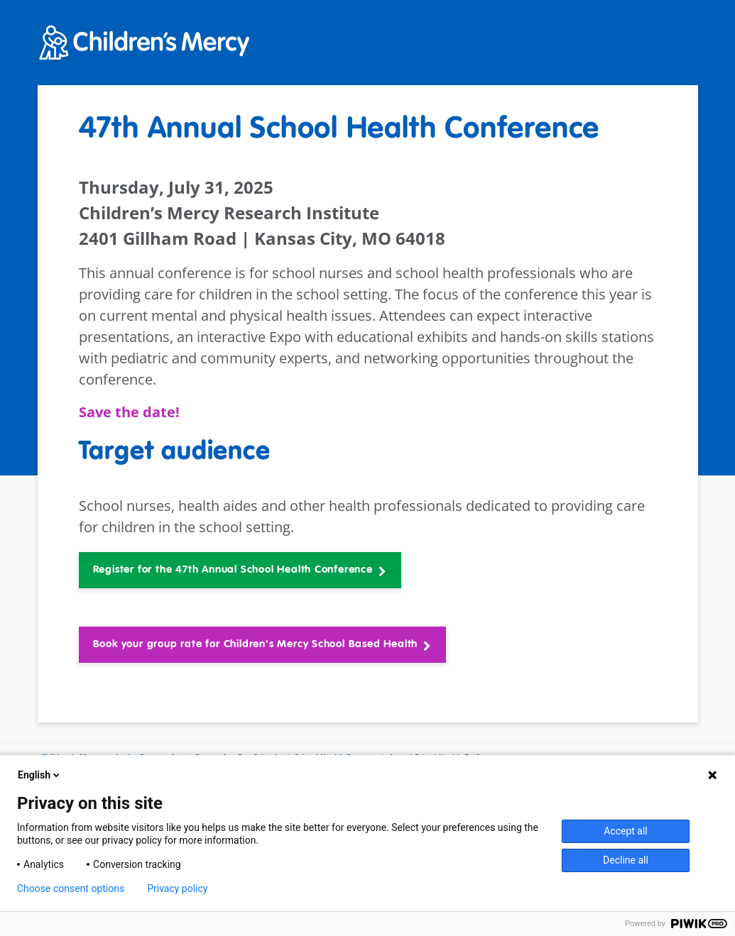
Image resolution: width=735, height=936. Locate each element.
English (40, 775)
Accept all (626, 831)
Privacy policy (177, 888)
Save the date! (131, 412)
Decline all (625, 860)
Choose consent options (70, 888)
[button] (240, 570)
